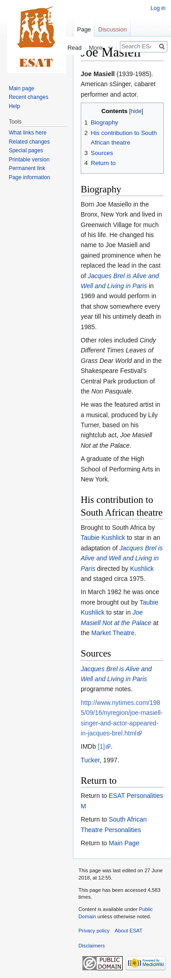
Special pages (26, 150)
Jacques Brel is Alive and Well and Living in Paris (122, 558)
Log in (158, 8)
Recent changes (28, 97)
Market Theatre (113, 632)
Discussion (112, 29)
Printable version (29, 159)
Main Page (124, 843)
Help (14, 106)
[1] (101, 746)
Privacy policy (93, 930)
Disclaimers (91, 945)
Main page (21, 88)
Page (84, 29)
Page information (29, 177)
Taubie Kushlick (103, 537)
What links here (28, 132)
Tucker (90, 760)
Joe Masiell (98, 74)
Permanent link (27, 168)
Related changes (29, 142)
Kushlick (142, 568)
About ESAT (129, 930)
